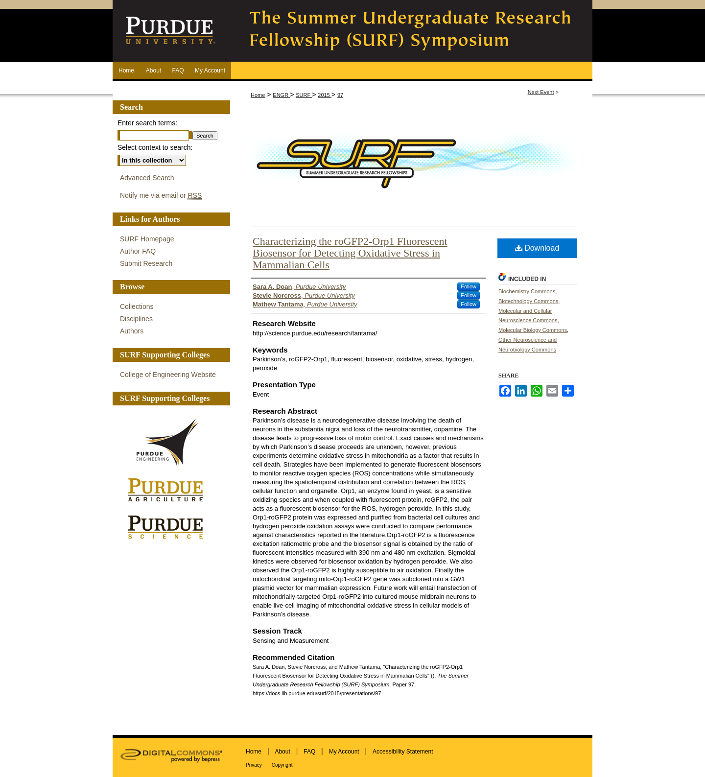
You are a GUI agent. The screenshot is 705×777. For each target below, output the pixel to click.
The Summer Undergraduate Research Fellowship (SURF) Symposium (411, 31)
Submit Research (146, 263)
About (282, 751)
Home (258, 95)
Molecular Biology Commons (532, 330)
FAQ (309, 751)
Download (537, 248)
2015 (324, 95)
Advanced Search (147, 178)
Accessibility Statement (403, 751)
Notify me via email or (161, 195)
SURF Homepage (147, 239)
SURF (304, 95)
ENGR (281, 95)
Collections (136, 306)
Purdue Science (169, 526)
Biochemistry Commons (526, 291)
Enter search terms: (147, 123)
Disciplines (136, 319)
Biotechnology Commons (528, 301)
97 (340, 95)
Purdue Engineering (169, 442)
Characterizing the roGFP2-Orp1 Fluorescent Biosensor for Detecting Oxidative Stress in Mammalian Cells (350, 253)
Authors (131, 331)
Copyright (282, 765)
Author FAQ (138, 251)
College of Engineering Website (168, 374)
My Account (344, 751)
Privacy (254, 765)
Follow (468, 286)
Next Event (541, 92)
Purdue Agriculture (169, 490)
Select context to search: (155, 147)
